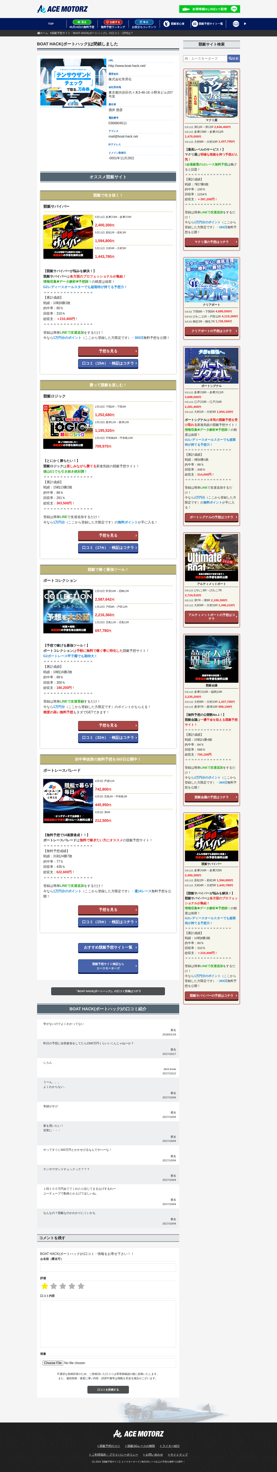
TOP (51, 23)
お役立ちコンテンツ (144, 24)
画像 (43, 1353)
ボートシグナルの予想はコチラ (211, 517)
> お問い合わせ (153, 1454)
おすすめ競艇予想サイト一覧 (108, 947)
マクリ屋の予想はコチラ (212, 242)
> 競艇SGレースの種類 (140, 1446)
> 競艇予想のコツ (108, 1446)
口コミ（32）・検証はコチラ (108, 737)
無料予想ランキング (113, 24)
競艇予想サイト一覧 (211, 23)
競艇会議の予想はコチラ (212, 797)
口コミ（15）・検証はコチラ (108, 363)
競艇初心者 (177, 23)
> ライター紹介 (170, 1446)
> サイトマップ (178, 1454)
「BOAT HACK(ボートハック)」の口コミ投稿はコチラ (108, 991)
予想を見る (108, 351)
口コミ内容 (47, 1295)
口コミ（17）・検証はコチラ (108, 548)
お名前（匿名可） (51, 1259)
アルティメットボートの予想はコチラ (211, 616)
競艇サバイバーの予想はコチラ (211, 995)
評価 (43, 1278)
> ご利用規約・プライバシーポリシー (113, 1454)
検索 (234, 58)
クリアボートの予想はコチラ (211, 331)
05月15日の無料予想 (82, 24)
